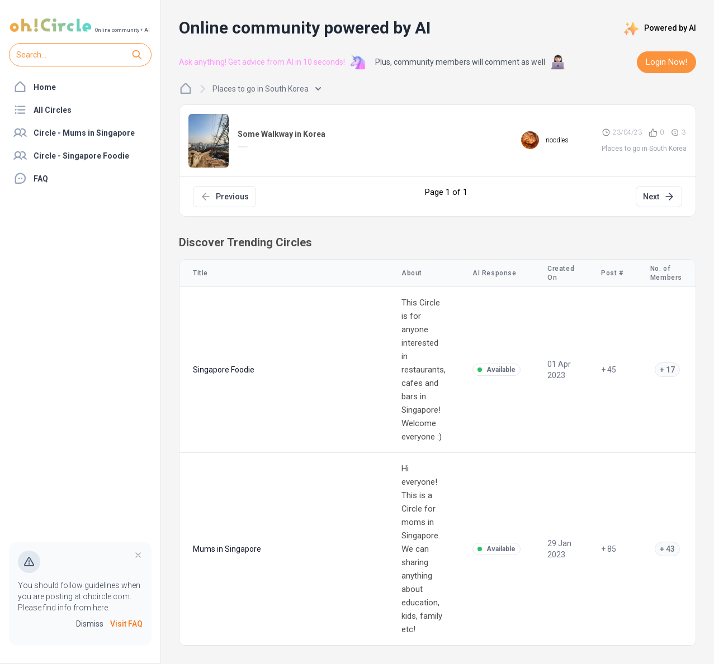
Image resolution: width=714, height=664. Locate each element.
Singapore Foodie (223, 369)
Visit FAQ (126, 623)
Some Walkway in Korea (281, 134)
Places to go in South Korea (266, 88)
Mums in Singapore (227, 548)
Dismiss (89, 623)
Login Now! (666, 62)
